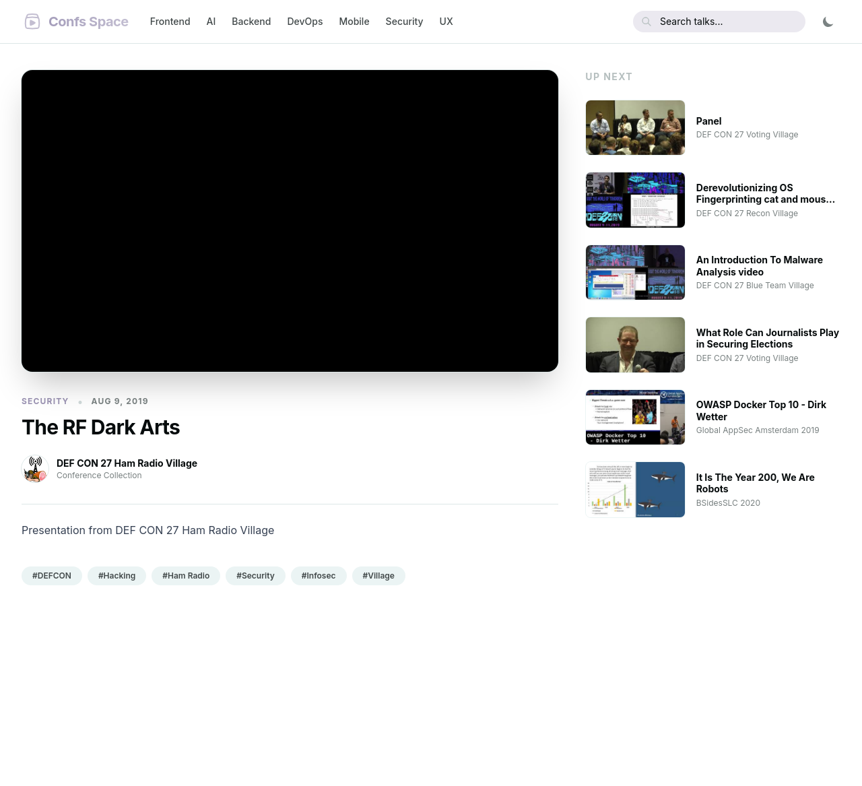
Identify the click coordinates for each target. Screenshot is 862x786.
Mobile (354, 21)
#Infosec (319, 575)
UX (446, 21)
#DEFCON (51, 575)
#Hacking (116, 575)
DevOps (305, 21)
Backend (251, 21)
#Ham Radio (185, 575)
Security (405, 21)
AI (211, 21)
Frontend (170, 21)
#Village (379, 575)
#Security (255, 575)
